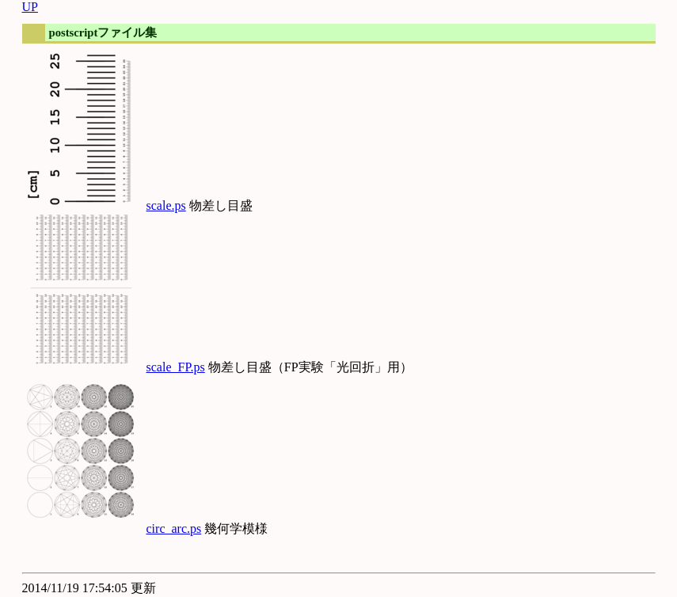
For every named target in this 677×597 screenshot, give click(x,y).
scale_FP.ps (175, 367)
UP (30, 6)
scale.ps (166, 205)
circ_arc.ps (174, 528)
